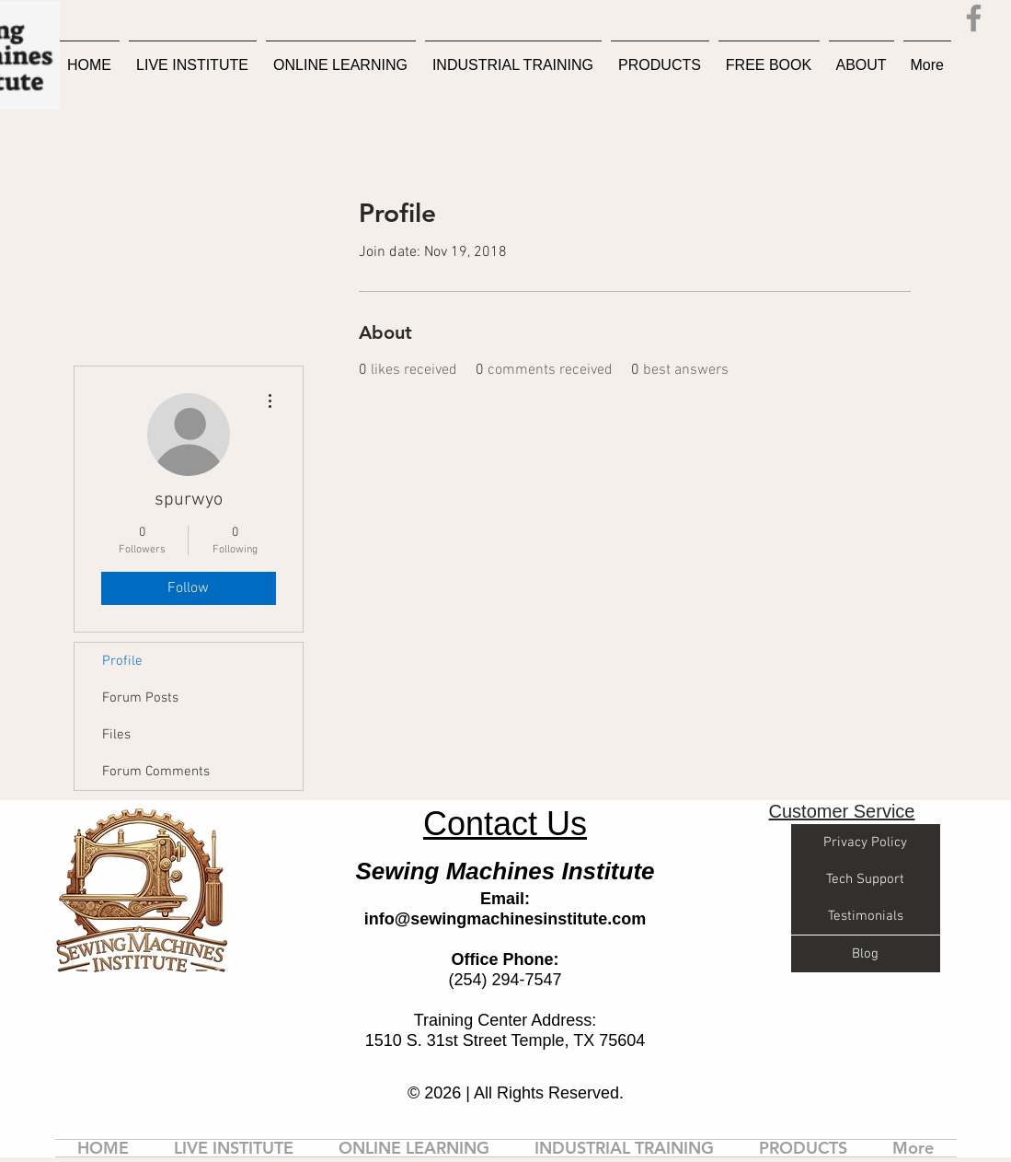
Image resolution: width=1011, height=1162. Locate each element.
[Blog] (865, 953)
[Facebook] (974, 18)
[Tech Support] (865, 879)
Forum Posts (140, 698)
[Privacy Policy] (865, 842)
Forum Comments (156, 771)
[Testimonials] (865, 916)
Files (116, 734)
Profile (122, 661)
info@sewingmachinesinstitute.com (505, 919)
